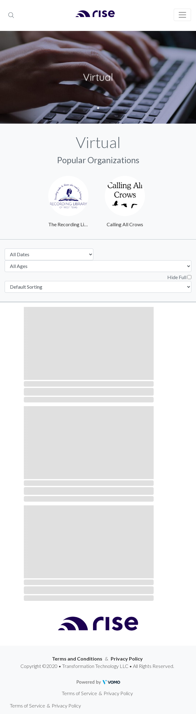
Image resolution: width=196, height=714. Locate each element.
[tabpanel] (98, 77)
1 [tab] (98, 108)
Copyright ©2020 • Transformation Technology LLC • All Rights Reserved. (97, 666)
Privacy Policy (127, 658)
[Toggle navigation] (182, 15)
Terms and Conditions (77, 658)
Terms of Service (79, 693)
